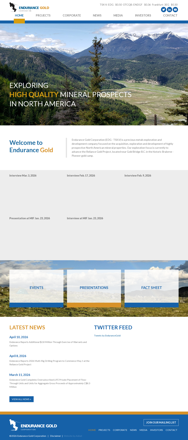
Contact (170, 15)
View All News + (21, 399)
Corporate (72, 15)
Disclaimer (55, 435)
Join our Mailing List (161, 422)
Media (118, 15)
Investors (143, 15)
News (97, 15)
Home (19, 15)
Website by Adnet (73, 435)
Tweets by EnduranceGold (107, 335)
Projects (43, 15)
